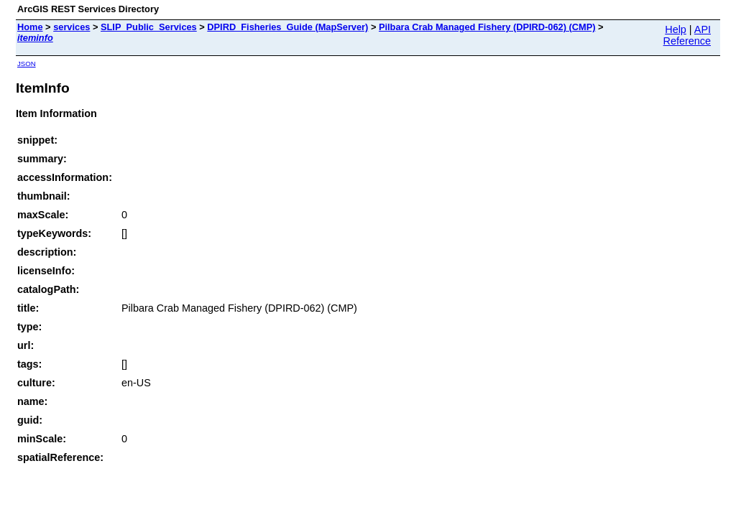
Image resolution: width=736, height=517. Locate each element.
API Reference (687, 35)
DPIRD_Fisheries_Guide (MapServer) (287, 27)
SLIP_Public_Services (149, 27)
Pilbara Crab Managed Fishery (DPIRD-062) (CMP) (487, 27)
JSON (26, 63)
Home (30, 27)
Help (675, 29)
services (71, 27)
